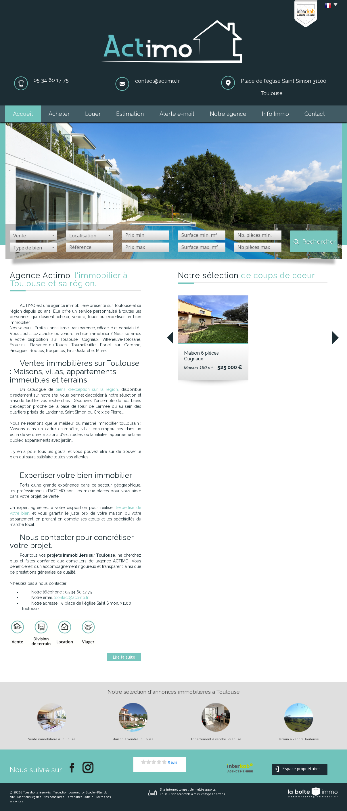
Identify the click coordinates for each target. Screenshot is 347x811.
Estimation (130, 114)
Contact (314, 114)
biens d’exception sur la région (86, 389)
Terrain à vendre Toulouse (298, 739)
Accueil (23, 114)
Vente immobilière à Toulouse (51, 739)
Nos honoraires (53, 797)
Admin (89, 797)
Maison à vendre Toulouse (133, 739)
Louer (93, 114)
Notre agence (228, 114)
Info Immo (275, 114)
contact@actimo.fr (157, 81)
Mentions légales (29, 797)
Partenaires (74, 797)
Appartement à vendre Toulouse (216, 739)
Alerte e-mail (177, 114)
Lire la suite (124, 657)
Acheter (59, 114)
